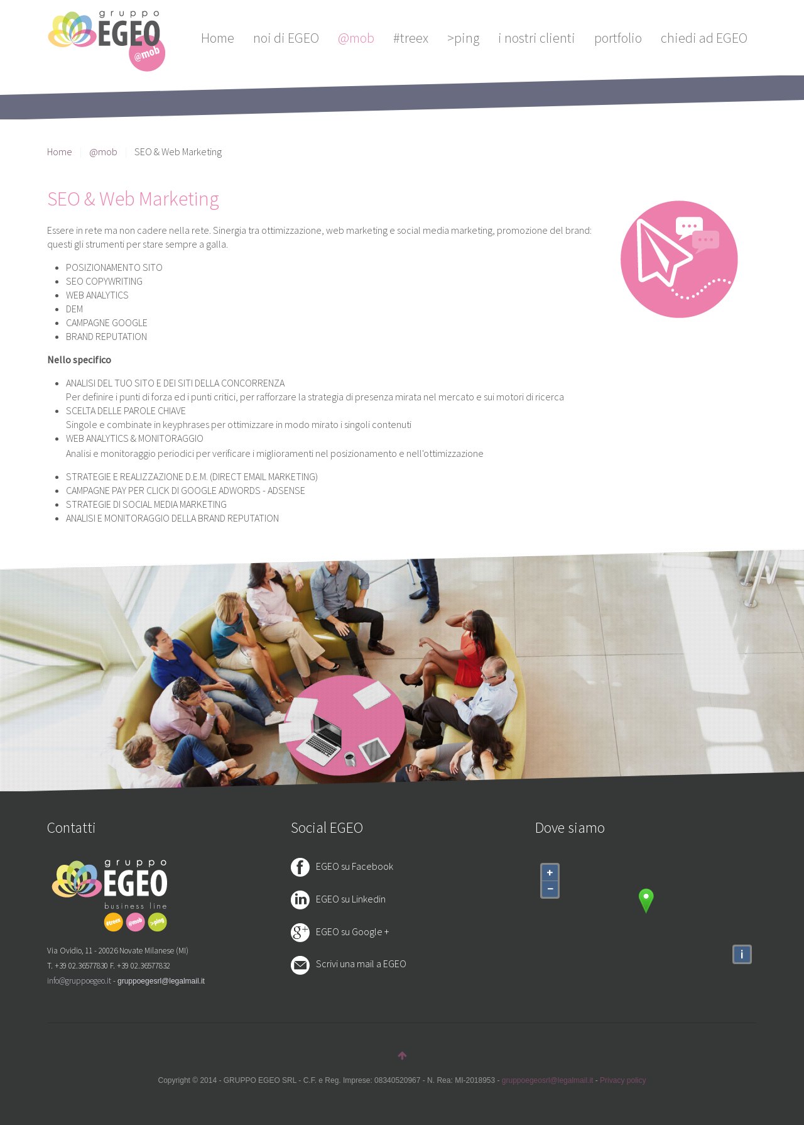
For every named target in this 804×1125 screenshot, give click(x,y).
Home (217, 38)
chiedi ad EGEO (704, 38)
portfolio (618, 38)
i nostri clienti (536, 38)
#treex (410, 38)
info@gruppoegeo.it (79, 980)
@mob (356, 38)
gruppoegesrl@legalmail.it (161, 981)
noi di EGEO (286, 38)
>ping (463, 38)
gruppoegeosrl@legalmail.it (548, 1080)
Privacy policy (623, 1080)
